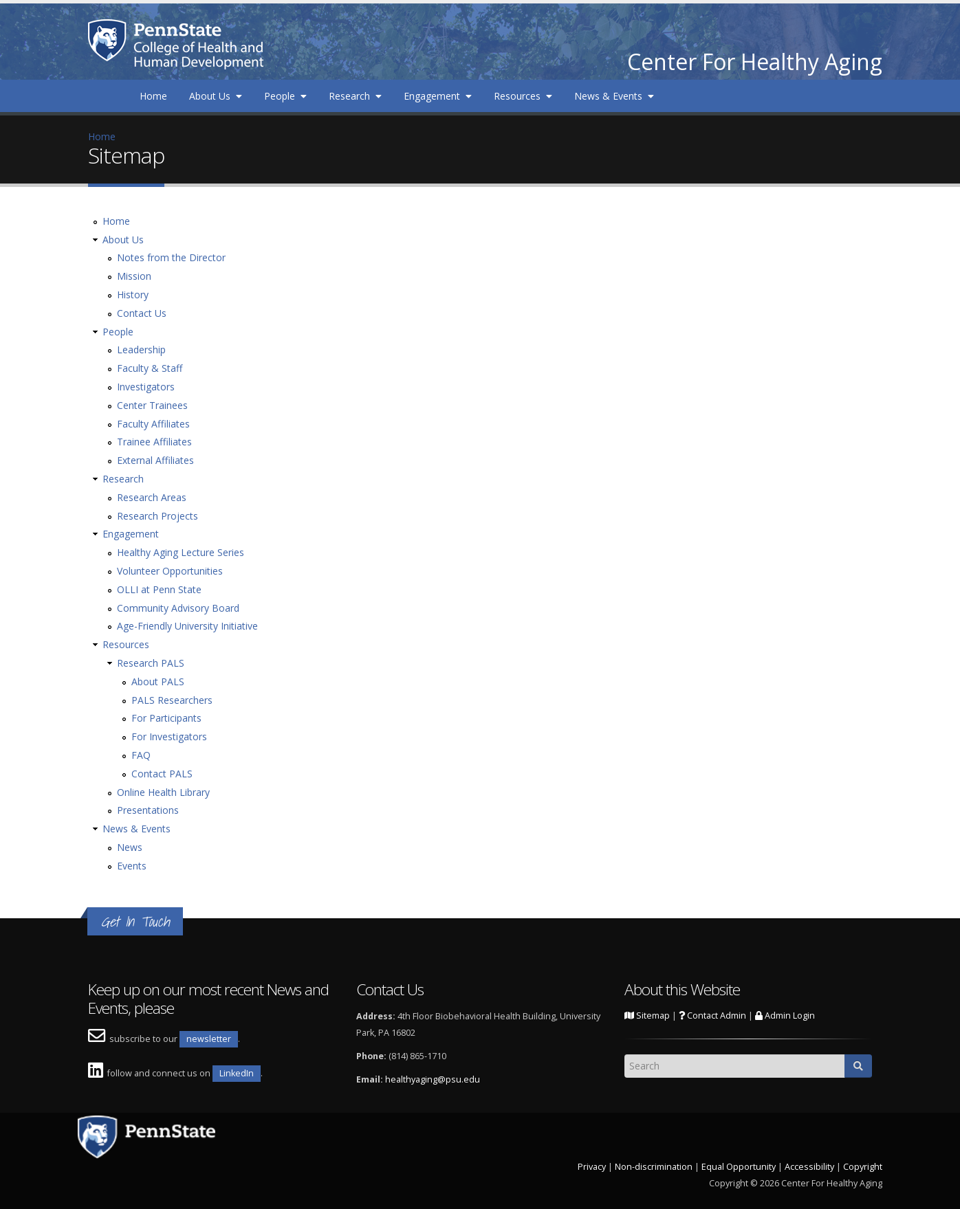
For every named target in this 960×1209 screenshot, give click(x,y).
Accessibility (809, 1167)
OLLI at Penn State (159, 589)
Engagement (438, 95)
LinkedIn (236, 1073)
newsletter (208, 1039)
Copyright (862, 1167)
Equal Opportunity (738, 1167)
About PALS (157, 681)
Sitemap (647, 1015)
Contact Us (141, 313)
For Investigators (169, 736)
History (133, 294)
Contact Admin (712, 1015)
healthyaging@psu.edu (432, 1079)
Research (355, 95)
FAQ (141, 755)
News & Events (614, 95)
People (285, 95)
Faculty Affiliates (153, 423)
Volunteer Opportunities (170, 570)
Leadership (141, 349)
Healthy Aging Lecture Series (180, 552)
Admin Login (785, 1015)
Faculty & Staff (149, 368)
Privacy (592, 1167)
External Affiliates (155, 460)
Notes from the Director (171, 257)
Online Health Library (163, 792)
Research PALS (150, 662)
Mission (134, 275)
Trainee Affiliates (154, 441)
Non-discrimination (653, 1167)
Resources (523, 95)
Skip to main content (46, 7)
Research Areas (151, 497)
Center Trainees (152, 405)
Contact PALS (162, 773)
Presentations (148, 810)
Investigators (146, 386)
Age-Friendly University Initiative (187, 625)
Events (131, 865)
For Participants (166, 717)
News (129, 847)
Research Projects (157, 515)
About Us (215, 95)
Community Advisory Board (178, 607)
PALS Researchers (171, 700)
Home (153, 95)
